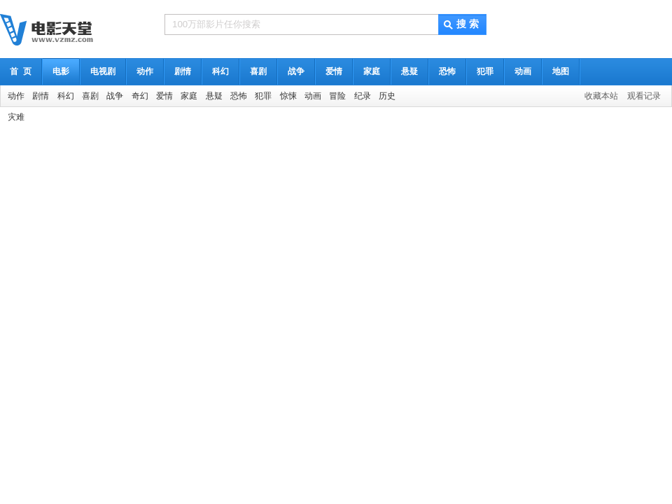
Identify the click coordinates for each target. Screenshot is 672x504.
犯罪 (485, 71)
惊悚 (288, 96)
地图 (560, 71)
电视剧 (102, 71)
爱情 (334, 71)
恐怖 (447, 71)
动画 (522, 71)
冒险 (337, 96)
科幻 (220, 71)
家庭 (371, 71)
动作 (144, 71)
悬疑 (409, 71)
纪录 (362, 96)
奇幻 (140, 96)
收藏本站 (601, 96)
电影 (60, 71)
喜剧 (258, 71)
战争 (296, 71)
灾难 (16, 117)
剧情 (182, 71)
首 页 (20, 71)
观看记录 (644, 96)
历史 (387, 96)
